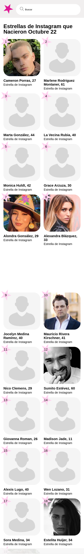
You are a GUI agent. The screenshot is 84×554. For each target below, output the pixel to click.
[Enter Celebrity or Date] (48, 9)
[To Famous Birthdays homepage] (7, 9)
